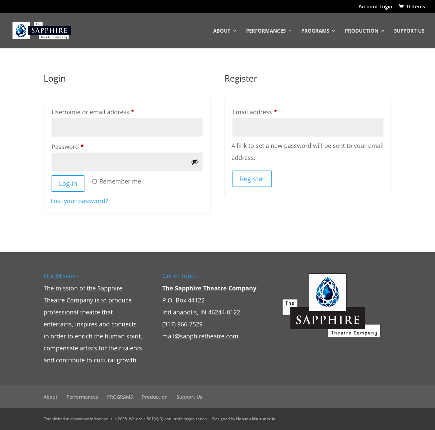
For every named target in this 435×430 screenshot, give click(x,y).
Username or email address (105, 111)
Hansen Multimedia (255, 419)
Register (252, 178)
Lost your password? (79, 201)
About (221, 31)
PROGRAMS (315, 31)
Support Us (409, 31)
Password (80, 146)
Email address (267, 111)
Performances (266, 31)
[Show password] (194, 162)
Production (361, 31)
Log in (68, 183)
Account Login (375, 7)
